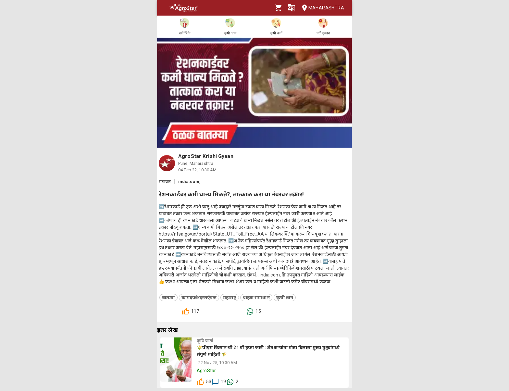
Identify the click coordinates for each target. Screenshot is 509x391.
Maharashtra (321, 8)
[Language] (291, 7)
